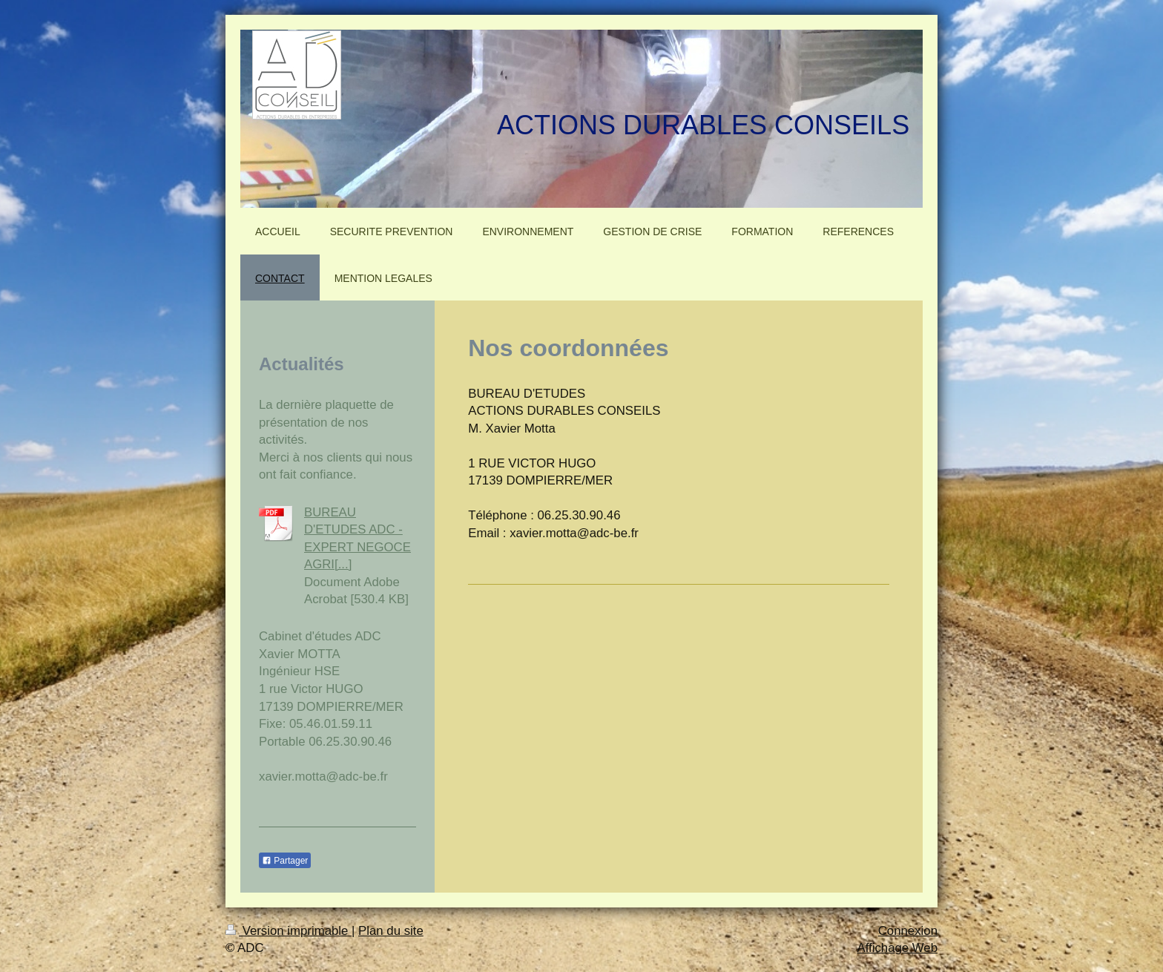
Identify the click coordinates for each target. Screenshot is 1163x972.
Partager (285, 861)
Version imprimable (288, 931)
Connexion (908, 931)
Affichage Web (897, 948)
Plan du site (391, 931)
